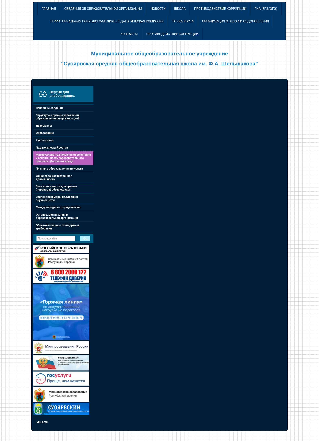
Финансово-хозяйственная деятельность (54, 177)
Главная (49, 9)
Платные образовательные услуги (59, 168)
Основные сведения (49, 108)
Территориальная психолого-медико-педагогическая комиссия (107, 21)
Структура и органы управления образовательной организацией (58, 117)
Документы (44, 125)
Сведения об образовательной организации (103, 9)
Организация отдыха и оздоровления (235, 21)
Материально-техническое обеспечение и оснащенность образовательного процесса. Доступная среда (63, 158)
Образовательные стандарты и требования (57, 227)
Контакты (129, 34)
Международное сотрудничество (58, 207)
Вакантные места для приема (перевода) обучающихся (56, 188)
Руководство (45, 140)
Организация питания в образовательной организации (57, 216)
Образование (45, 133)
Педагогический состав (52, 147)
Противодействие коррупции (220, 9)
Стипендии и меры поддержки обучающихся (57, 198)
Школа (180, 9)
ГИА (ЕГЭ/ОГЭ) (266, 9)
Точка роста (183, 21)
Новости (158, 9)
